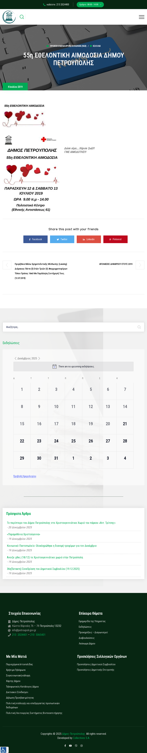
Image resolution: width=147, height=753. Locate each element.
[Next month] (39, 358)
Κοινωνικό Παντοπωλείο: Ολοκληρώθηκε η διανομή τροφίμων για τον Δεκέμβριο (52, 545)
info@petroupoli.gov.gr (24, 630)
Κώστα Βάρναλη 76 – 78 (26, 626)
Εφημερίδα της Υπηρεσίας (92, 621)
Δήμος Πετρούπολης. (74, 733)
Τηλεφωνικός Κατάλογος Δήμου (22, 686)
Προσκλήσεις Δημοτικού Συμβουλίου (96, 664)
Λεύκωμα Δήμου (87, 643)
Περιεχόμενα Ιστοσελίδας (19, 664)
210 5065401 (38, 634)
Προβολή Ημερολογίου (24, 476)
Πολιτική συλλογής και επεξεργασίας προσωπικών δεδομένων (33, 705)
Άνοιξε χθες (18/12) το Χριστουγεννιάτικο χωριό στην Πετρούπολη (45, 557)
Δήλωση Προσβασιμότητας (20, 697)
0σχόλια (95, 46)
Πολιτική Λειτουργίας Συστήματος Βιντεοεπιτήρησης (34, 713)
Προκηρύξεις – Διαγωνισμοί (93, 632)
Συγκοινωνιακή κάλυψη (18, 675)
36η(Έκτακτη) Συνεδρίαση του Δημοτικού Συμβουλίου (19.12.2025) (43, 569)
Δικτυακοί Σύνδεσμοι (17, 692)
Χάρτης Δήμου (13, 681)
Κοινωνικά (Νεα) (79, 46)
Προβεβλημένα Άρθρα (60, 46)
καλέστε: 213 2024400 (56, 4)
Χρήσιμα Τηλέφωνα (15, 669)
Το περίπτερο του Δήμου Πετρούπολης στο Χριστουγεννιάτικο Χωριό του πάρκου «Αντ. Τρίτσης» (61, 522)
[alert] (73, 366)
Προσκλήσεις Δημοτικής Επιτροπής (95, 669)
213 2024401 (20, 634)
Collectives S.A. (81, 738)
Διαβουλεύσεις (87, 638)
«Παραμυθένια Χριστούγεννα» (23, 534)
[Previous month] (15, 358)
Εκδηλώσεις (85, 626)
